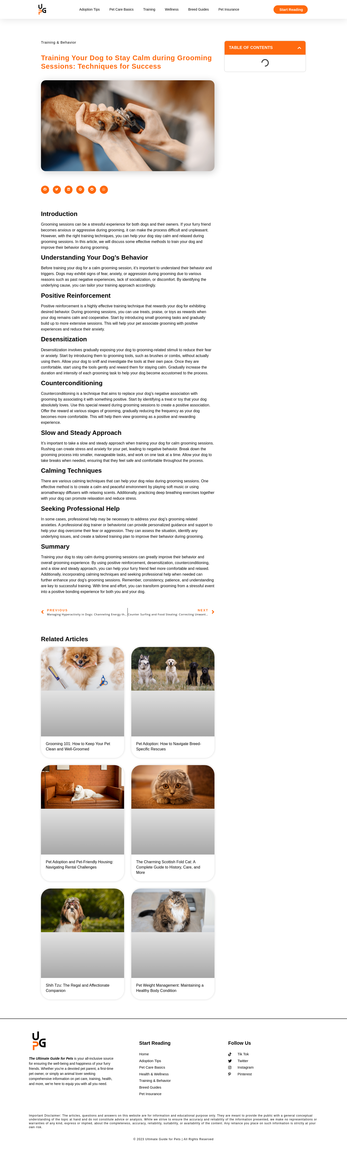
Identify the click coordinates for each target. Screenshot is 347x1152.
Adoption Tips (89, 9)
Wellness (172, 9)
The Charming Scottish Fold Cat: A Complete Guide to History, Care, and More (168, 867)
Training (149, 9)
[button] (45, 190)
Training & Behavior (58, 42)
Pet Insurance (229, 9)
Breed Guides (198, 9)
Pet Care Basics (121, 9)
